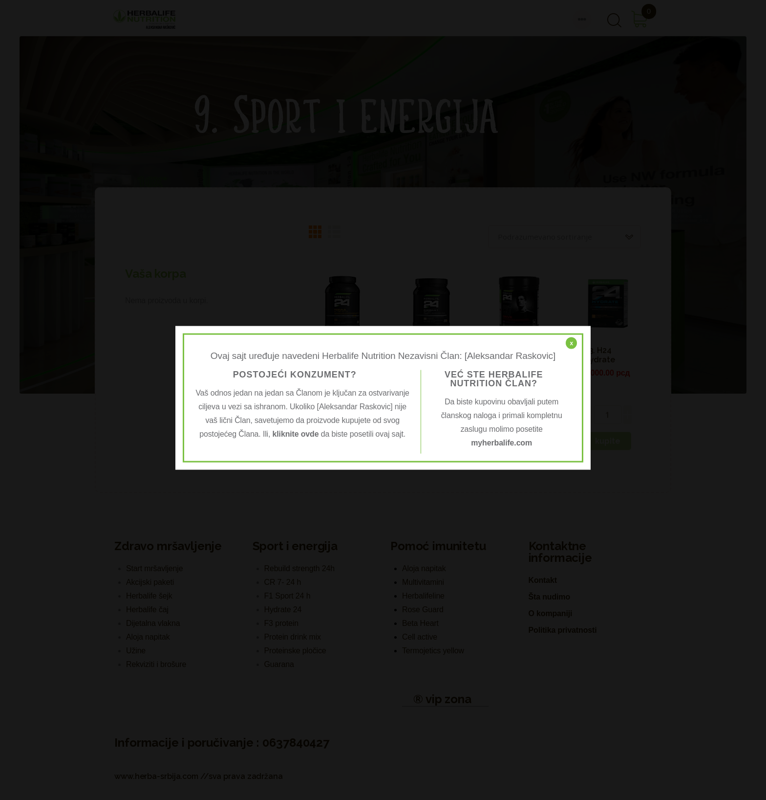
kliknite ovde (296, 433)
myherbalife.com (501, 442)
